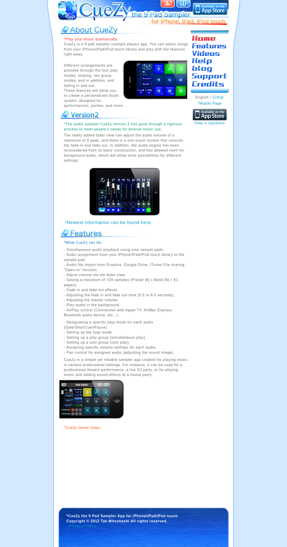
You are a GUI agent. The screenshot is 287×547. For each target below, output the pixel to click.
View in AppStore (209, 121)
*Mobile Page (210, 103)
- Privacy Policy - (82, 526)
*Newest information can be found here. (108, 222)
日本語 (218, 97)
